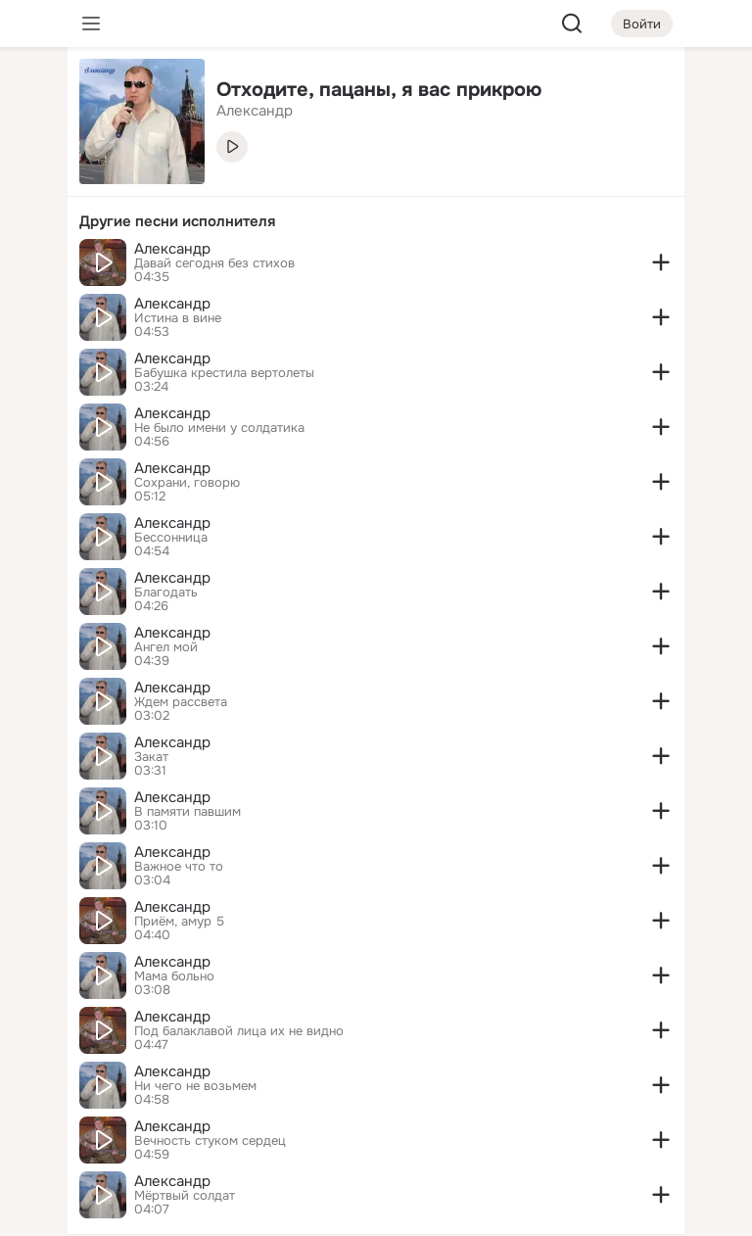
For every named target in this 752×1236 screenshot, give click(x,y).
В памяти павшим (187, 812)
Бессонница (171, 538)
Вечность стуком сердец (210, 1141)
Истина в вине (177, 318)
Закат (151, 757)
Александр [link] (254, 110)
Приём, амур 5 (179, 921)
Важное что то (178, 867)
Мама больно (174, 976)
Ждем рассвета (180, 702)
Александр (172, 249)
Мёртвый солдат (184, 1196)
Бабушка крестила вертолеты (224, 373)
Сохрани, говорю (187, 483)
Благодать (166, 592)
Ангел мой (166, 647)
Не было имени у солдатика (219, 428)
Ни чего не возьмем (195, 1086)
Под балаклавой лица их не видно (239, 1031)
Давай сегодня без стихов (214, 263)
